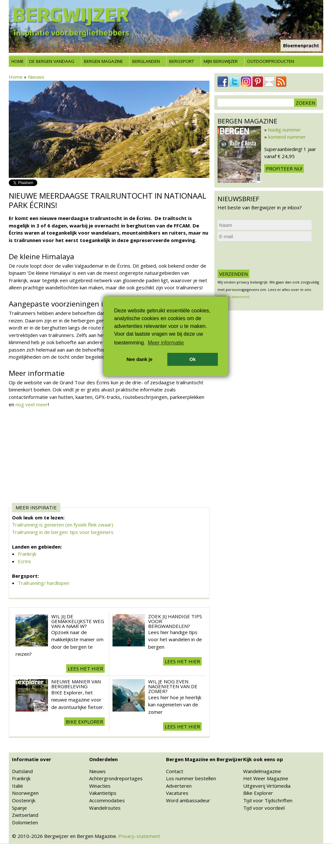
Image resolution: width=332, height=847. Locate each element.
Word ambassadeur (188, 800)
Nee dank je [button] (139, 359)
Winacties (100, 786)
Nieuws (36, 77)
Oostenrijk (23, 800)
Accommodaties (107, 800)
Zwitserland (25, 815)
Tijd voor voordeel (264, 808)
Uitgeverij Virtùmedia (266, 786)
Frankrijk (27, 554)
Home (17, 61)
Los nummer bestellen (191, 778)
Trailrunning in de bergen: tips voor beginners (62, 532)
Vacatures (177, 793)
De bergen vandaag (51, 61)
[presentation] (267, 255)
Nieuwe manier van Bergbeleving (76, 684)
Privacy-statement (139, 836)
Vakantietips (102, 793)
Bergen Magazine (103, 61)
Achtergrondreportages (116, 778)
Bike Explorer (258, 793)
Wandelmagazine (262, 771)
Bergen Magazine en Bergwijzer (204, 759)
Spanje (19, 808)
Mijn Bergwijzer (221, 61)
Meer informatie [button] (166, 342)
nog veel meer (32, 404)
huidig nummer (284, 129)
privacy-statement (233, 296)
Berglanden (146, 61)
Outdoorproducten (270, 61)
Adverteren (179, 786)
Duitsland (22, 771)
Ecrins (24, 561)
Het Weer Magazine (265, 778)
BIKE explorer (84, 721)
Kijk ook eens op (263, 759)
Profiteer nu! (284, 168)
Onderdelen (103, 759)
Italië (17, 786)
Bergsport (181, 61)
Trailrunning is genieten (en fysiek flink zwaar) (62, 524)
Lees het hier (85, 668)
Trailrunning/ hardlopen (43, 583)
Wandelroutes (105, 808)
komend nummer (287, 136)
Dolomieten (25, 822)
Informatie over (31, 759)
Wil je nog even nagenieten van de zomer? (172, 686)
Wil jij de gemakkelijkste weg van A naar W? (77, 621)
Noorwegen (25, 793)
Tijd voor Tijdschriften (267, 800)
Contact (174, 771)
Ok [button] (192, 359)
